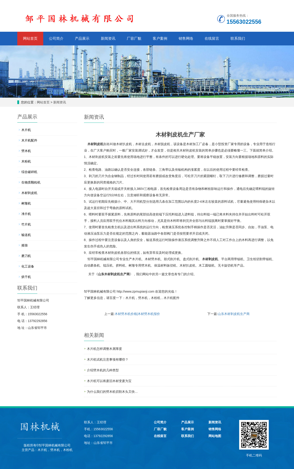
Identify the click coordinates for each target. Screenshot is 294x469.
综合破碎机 (29, 172)
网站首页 (30, 38)
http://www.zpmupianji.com (135, 291)
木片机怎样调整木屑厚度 (104, 349)
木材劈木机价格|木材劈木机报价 (137, 314)
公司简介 (56, 38)
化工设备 (27, 266)
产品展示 (82, 38)
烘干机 (26, 277)
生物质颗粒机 (31, 182)
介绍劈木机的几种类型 (103, 370)
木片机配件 (172, 298)
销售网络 (186, 38)
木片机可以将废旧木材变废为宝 (109, 381)
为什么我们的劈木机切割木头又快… (112, 391)
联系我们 (238, 38)
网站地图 (214, 436)
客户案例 (160, 38)
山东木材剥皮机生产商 (114, 274)
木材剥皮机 (95, 144)
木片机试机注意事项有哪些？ (107, 359)
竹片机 (26, 224)
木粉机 (155, 298)
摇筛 (24, 245)
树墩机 (26, 203)
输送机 (26, 235)
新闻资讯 (108, 38)
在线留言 (212, 38)
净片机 (26, 214)
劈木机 (143, 298)
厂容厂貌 (134, 38)
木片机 (130, 298)
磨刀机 (26, 256)
